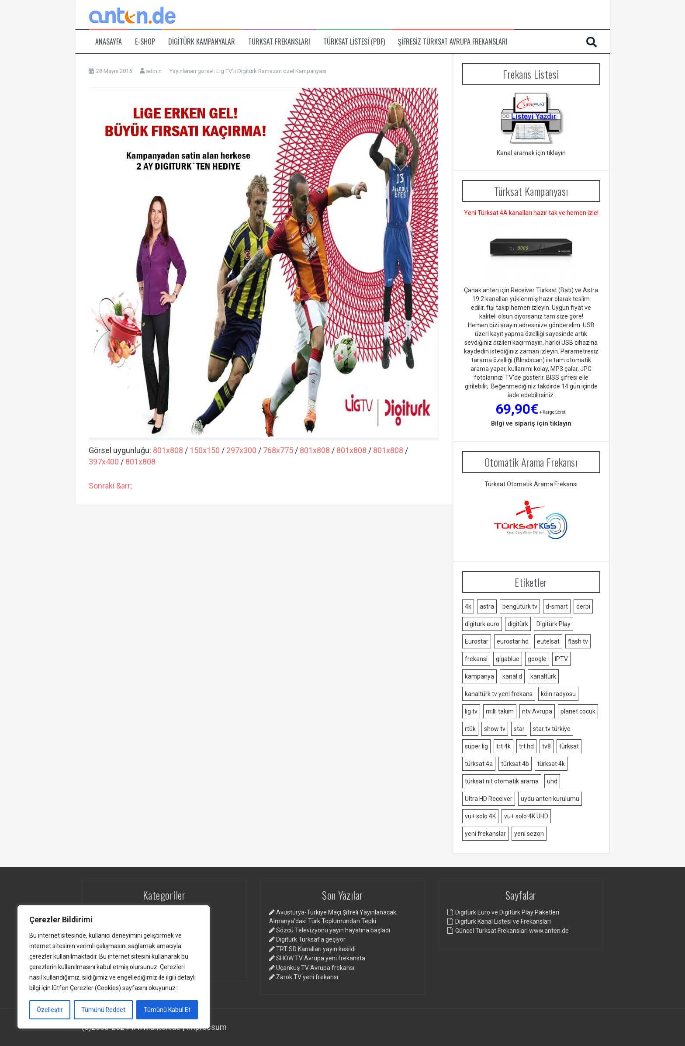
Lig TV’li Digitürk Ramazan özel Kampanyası (271, 71)
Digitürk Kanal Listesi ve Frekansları (503, 921)
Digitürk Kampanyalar (201, 42)
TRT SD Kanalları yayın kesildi (316, 949)
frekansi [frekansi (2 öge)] (476, 658)
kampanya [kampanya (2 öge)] (479, 676)
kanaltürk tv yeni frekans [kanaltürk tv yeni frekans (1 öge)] (499, 693)
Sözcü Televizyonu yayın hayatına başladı (333, 930)
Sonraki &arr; (110, 485)
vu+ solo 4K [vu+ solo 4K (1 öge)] (480, 816)
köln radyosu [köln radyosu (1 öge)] (558, 693)
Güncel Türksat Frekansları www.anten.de (512, 930)
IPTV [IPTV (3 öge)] (561, 658)
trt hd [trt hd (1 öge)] (526, 746)
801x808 (168, 450)
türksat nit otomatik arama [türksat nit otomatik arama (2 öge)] (502, 781)
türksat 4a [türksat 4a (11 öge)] (479, 763)
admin (154, 71)
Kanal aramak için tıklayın (531, 152)
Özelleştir (50, 1009)
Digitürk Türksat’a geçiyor (311, 939)
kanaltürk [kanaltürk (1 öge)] (543, 676)
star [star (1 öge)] (519, 728)
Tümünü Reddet (103, 1009)
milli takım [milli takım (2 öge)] (500, 711)
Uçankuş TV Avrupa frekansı (315, 967)
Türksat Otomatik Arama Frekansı (531, 484)
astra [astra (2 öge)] (487, 606)
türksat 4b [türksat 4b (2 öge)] (515, 763)
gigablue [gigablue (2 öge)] (507, 658)
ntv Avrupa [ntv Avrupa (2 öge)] (537, 711)
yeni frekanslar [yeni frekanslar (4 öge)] (485, 833)
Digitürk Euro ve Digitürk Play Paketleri (507, 912)
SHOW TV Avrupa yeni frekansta (320, 958)
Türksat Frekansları (279, 42)
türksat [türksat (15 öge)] (569, 746)
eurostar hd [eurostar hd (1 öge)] (513, 641)
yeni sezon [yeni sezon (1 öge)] (529, 833)
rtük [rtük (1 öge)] (470, 728)
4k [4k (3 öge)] (468, 606)
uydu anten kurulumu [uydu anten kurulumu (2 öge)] (550, 798)
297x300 (241, 450)
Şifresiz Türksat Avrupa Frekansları (453, 42)
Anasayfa (108, 42)
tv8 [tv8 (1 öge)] (546, 746)
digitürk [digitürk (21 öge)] (518, 623)
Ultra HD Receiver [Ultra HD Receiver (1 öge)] (488, 798)
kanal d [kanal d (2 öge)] (512, 676)
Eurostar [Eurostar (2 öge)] (476, 641)
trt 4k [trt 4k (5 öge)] (503, 746)
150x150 (205, 450)
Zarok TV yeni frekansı (307, 976)
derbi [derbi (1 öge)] (583, 606)
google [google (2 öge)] (537, 658)
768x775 (278, 450)
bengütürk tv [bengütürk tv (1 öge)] (519, 606)
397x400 (104, 461)
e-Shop (145, 42)
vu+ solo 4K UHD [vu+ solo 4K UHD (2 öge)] (526, 816)
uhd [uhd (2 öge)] (552, 781)
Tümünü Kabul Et (167, 1009)
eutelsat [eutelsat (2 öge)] (548, 641)
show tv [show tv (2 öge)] (494, 728)
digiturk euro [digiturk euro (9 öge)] (482, 623)
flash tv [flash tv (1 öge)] (578, 641)
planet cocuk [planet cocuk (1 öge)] (577, 711)
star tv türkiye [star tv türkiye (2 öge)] (552, 728)
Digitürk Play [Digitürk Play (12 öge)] (553, 623)
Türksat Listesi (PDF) (354, 42)
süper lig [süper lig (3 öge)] (476, 746)
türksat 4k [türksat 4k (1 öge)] (551, 763)
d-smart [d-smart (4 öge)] (557, 606)
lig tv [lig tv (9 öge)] (471, 711)
